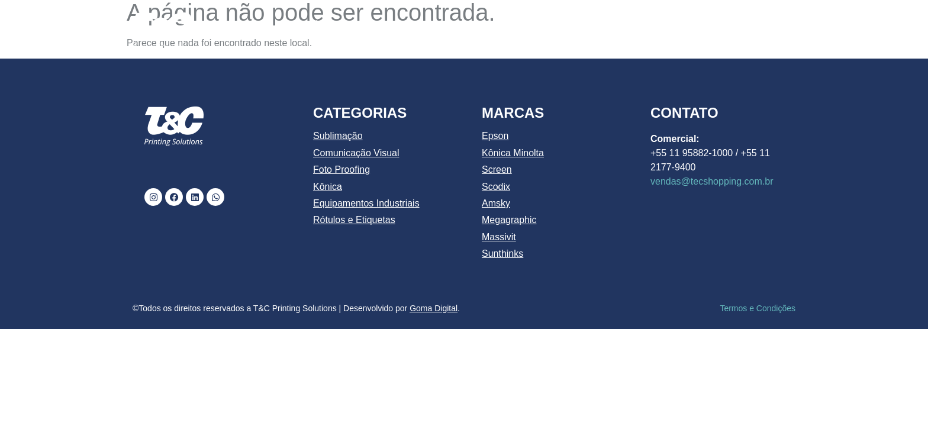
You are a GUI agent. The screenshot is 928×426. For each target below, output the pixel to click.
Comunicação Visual (356, 153)
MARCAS (639, 25)
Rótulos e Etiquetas (354, 220)
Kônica (327, 187)
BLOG (702, 25)
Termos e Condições (757, 308)
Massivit (499, 237)
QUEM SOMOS (391, 25)
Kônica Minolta (513, 153)
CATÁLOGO (474, 25)
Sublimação (338, 136)
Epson (495, 136)
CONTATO (761, 25)
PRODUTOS (556, 25)
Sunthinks (502, 253)
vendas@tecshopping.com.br (711, 181)
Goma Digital (433, 308)
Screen (497, 169)
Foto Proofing (341, 169)
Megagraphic (509, 220)
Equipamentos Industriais (366, 203)
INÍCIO (320, 25)
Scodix (496, 187)
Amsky (496, 203)
